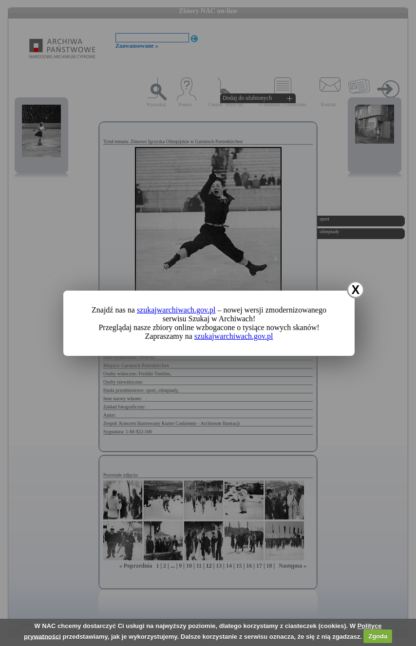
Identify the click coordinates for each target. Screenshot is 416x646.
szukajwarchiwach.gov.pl (176, 310)
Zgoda (377, 636)
